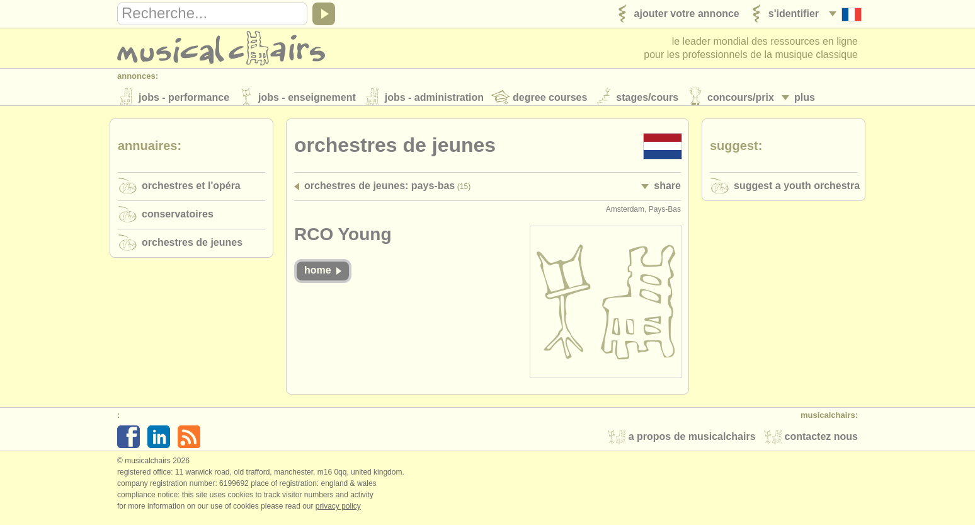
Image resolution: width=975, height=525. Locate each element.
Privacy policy (338, 511)
